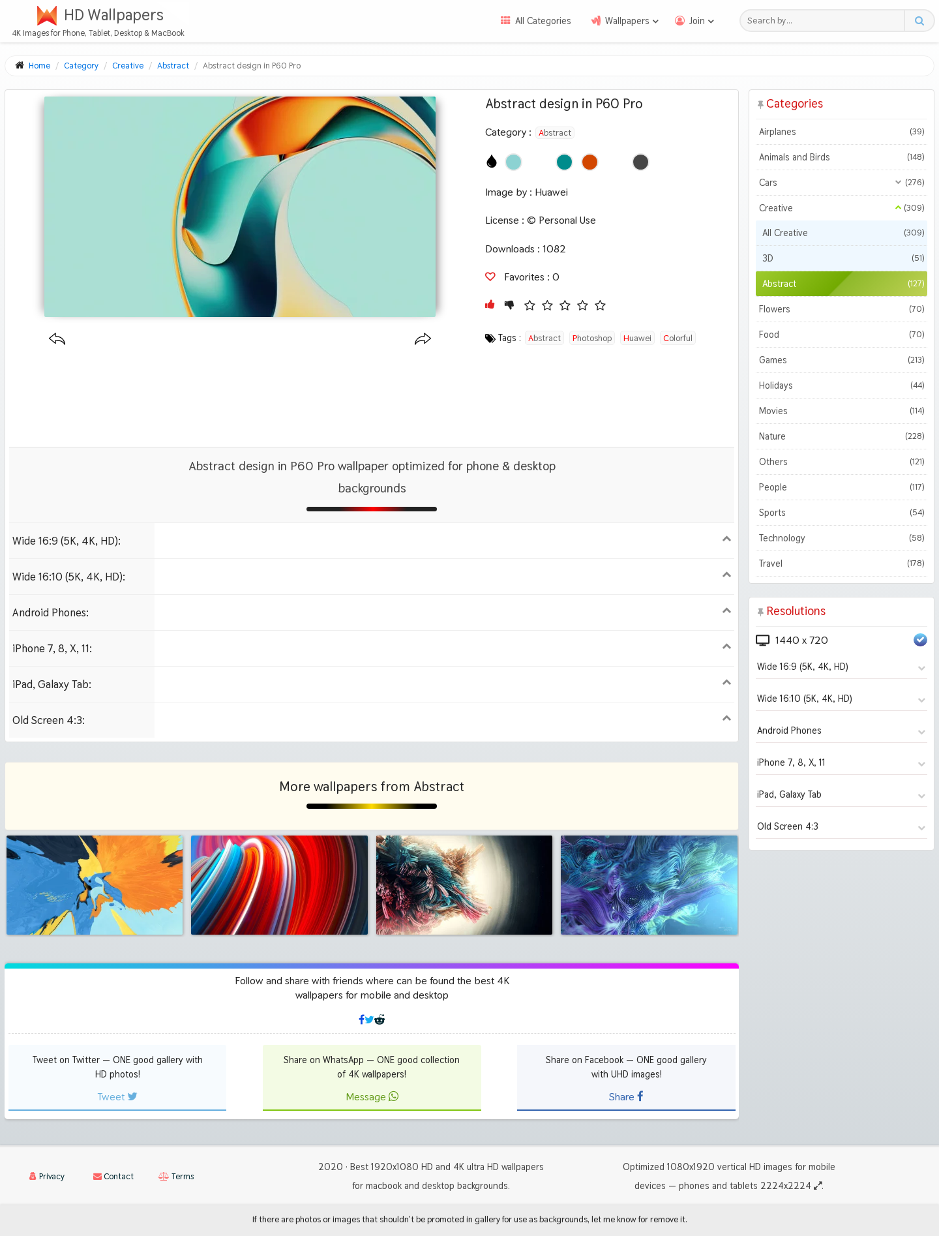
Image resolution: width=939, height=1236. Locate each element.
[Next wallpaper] (423, 339)
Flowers (841, 309)
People (841, 487)
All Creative (843, 233)
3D (843, 258)
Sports (841, 512)
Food (841, 334)
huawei (637, 338)
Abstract (555, 132)
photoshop (592, 338)
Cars (841, 182)
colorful (678, 338)
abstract (544, 338)
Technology (841, 538)
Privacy (47, 1176)
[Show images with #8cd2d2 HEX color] (513, 162)
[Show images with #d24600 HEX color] (590, 162)
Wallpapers (627, 21)
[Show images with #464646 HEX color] (640, 162)
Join (697, 21)
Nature (841, 436)
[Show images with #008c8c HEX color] (564, 162)
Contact (113, 1176)
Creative (841, 208)
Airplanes (841, 132)
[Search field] (825, 20)
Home (39, 65)
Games (841, 360)
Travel (841, 563)
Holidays (841, 385)
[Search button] (919, 20)
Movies (841, 411)
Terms (176, 1176)
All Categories (543, 21)
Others (841, 462)
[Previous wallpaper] (57, 339)
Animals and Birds (841, 157)
